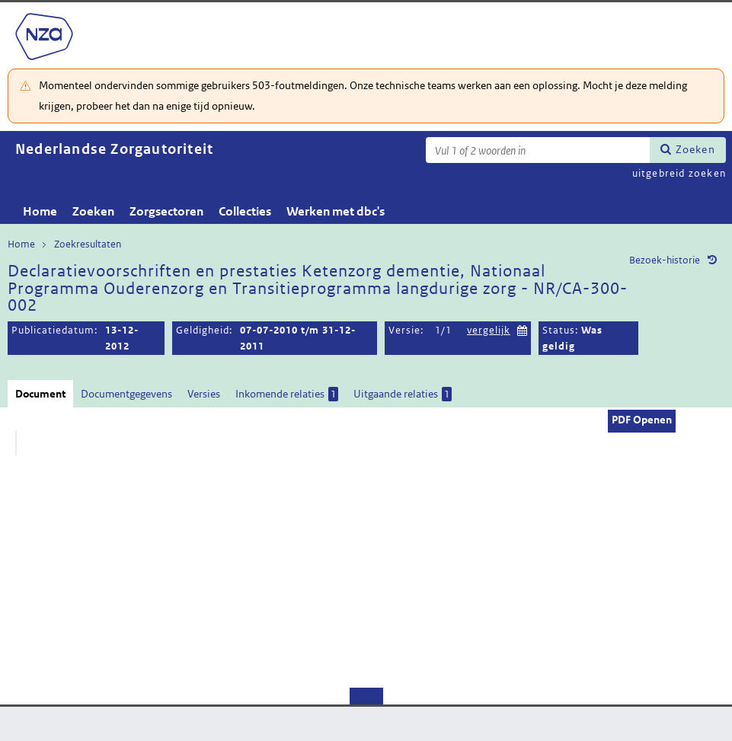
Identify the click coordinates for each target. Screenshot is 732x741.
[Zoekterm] (538, 150)
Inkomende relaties (286, 394)
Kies (522, 328)
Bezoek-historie (664, 260)
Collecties (245, 211)
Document (40, 394)
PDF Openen (642, 419)
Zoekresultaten (87, 244)
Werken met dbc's (335, 211)
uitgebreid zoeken (679, 173)
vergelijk (488, 330)
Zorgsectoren (166, 211)
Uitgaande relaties (402, 394)
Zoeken (695, 149)
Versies (203, 394)
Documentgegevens (126, 394)
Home (40, 211)
